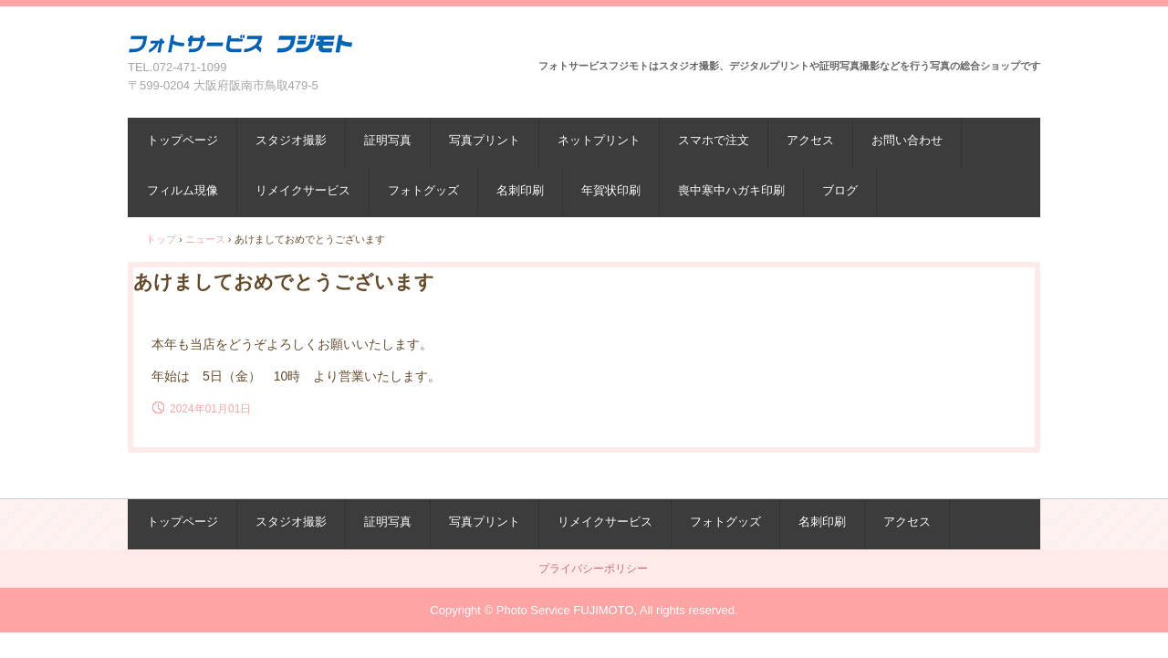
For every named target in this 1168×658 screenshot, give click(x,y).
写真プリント (484, 140)
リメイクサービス (303, 190)
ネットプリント (599, 140)
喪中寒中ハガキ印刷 (731, 190)
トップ (161, 239)
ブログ (840, 190)
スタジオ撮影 (291, 140)
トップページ (182, 140)
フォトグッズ (423, 190)
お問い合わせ (907, 140)
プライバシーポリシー (593, 568)
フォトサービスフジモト (240, 43)
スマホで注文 (713, 140)
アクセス (810, 140)
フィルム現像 (182, 190)
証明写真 (388, 140)
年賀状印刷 (611, 190)
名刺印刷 (520, 190)
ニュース (205, 239)
